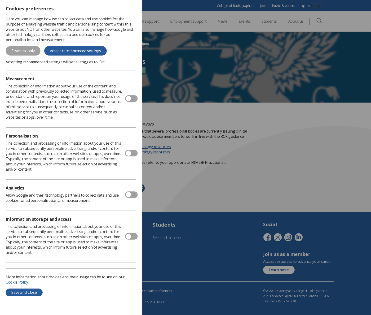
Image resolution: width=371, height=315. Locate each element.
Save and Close (24, 292)
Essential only (23, 50)
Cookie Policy (17, 282)
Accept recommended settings (75, 50)
